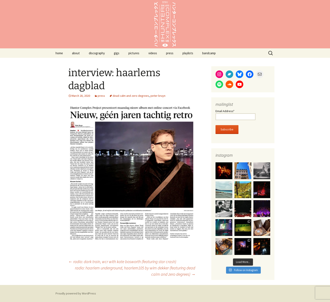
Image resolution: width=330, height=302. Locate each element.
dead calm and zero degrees (131, 96)
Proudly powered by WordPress (76, 293)
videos (152, 53)
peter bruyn (157, 96)
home (59, 53)
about (76, 53)
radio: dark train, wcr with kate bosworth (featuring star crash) (122, 261)
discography (97, 53)
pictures (133, 53)
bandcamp (209, 53)
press (169, 53)
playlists (187, 53)
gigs (116, 53)
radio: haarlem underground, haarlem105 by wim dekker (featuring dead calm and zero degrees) (135, 271)
